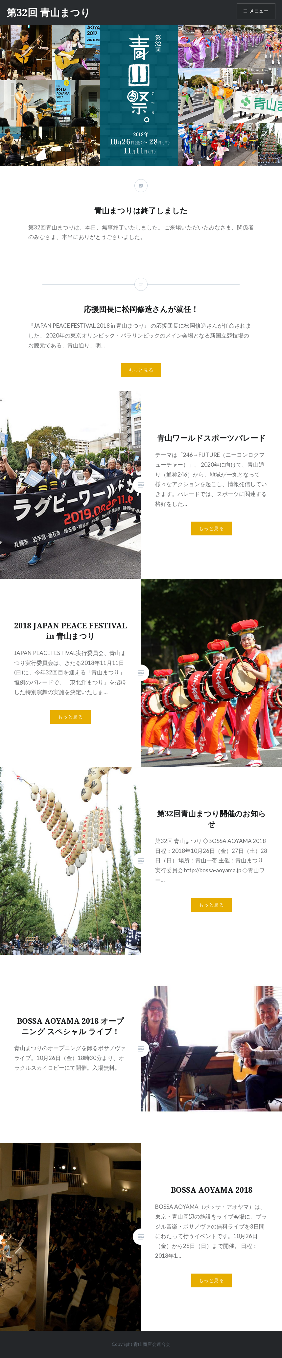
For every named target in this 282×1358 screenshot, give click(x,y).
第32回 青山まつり (48, 12)
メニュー (258, 11)
